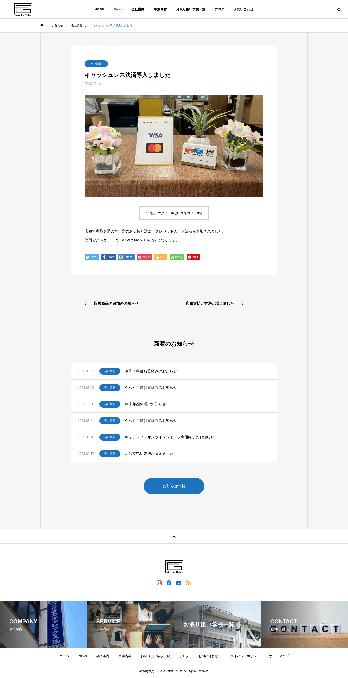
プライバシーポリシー (243, 656)
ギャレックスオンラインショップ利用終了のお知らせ (169, 437)
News (118, 9)
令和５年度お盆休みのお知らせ (151, 421)
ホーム (64, 656)
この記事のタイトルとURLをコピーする (174, 213)
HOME (100, 9)
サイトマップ (279, 656)
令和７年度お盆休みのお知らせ (151, 371)
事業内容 (160, 9)
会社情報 (96, 64)
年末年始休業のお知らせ (145, 404)
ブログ (219, 9)
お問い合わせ (243, 9)
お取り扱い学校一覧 (190, 9)
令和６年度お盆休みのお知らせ (151, 388)
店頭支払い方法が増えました (149, 453)
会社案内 (137, 9)
